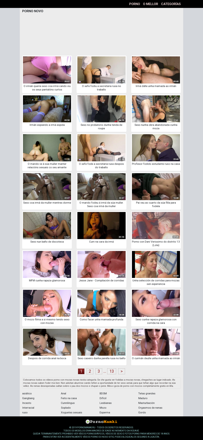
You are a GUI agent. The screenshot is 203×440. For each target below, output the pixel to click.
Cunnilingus (68, 403)
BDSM (103, 393)
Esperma (105, 412)
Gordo (142, 412)
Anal (63, 393)
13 (111, 371)
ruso (25, 412)
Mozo (103, 407)
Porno (134, 4)
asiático (27, 393)
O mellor (150, 4)
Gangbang (28, 398)
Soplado (66, 407)
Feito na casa (69, 398)
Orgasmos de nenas (150, 407)
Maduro (142, 398)
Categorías (171, 4)
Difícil (103, 398)
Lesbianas (106, 403)
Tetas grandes (146, 393)
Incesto (26, 403)
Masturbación (146, 403)
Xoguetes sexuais (71, 412)
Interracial (28, 407)
